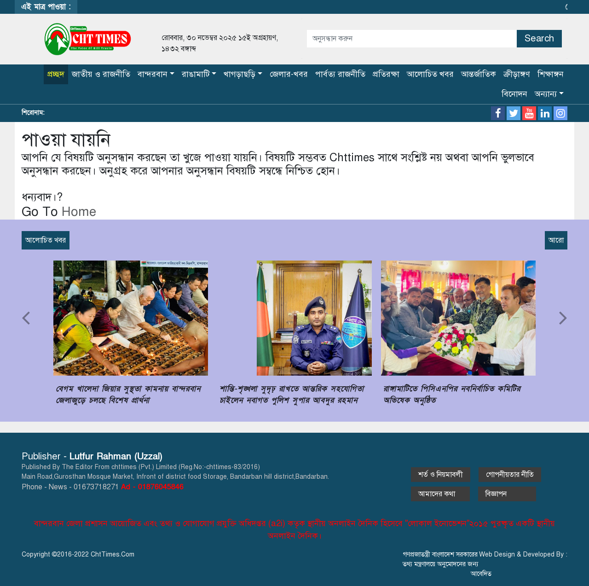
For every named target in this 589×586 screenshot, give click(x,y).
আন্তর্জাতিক (478, 74)
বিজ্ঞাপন (507, 494)
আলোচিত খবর (430, 74)
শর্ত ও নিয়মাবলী (440, 474)
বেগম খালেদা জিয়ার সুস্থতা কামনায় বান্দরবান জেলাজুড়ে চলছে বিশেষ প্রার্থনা (128, 394)
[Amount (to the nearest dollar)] (412, 38)
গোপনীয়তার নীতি (510, 474)
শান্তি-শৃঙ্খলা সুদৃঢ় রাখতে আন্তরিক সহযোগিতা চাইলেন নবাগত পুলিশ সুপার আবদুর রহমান (291, 394)
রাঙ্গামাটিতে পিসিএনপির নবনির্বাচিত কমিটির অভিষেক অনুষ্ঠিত (451, 394)
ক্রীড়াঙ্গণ (516, 74)
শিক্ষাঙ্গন (550, 74)
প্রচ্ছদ (55, 74)
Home (77, 211)
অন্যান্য (546, 94)
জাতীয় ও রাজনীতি (101, 74)
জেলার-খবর (289, 74)
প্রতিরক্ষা (386, 74)
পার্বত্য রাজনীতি (340, 74)
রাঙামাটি (196, 74)
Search (539, 38)
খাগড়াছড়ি (239, 74)
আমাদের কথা (440, 494)
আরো (556, 240)
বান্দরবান (152, 74)
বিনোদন (514, 94)
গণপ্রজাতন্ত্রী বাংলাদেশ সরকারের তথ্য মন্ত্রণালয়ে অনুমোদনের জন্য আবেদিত (447, 564)
